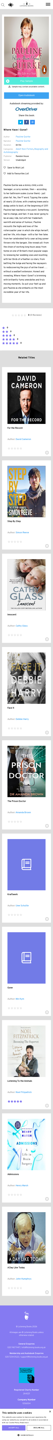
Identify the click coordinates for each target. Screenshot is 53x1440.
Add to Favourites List (16, 173)
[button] (48, 4)
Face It (10, 708)
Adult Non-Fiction (24, 149)
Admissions (13, 1174)
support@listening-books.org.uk (34, 1357)
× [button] (50, 1412)
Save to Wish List (14, 167)
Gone (10, 987)
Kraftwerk (12, 894)
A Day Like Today (16, 1267)
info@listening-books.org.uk (34, 1347)
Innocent (11, 614)
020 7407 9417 (13, 1347)
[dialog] (26, 1424)
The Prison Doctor (16, 801)
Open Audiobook (26, 95)
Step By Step (14, 521)
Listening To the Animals (19, 1081)
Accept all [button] (14, 1428)
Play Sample (26, 81)
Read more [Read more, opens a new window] (24, 1423)
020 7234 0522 (12, 1357)
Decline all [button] (38, 1428)
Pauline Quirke (23, 137)
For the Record (15, 428)
